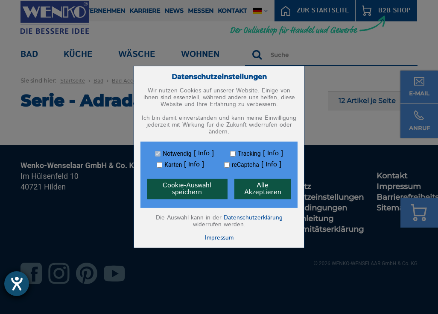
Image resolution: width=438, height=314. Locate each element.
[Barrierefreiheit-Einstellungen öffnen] (16, 283)
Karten (173, 164)
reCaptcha (245, 164)
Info (204, 153)
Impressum (219, 238)
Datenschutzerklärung (253, 217)
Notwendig (177, 153)
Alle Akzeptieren (262, 189)
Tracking (249, 153)
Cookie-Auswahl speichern (187, 189)
